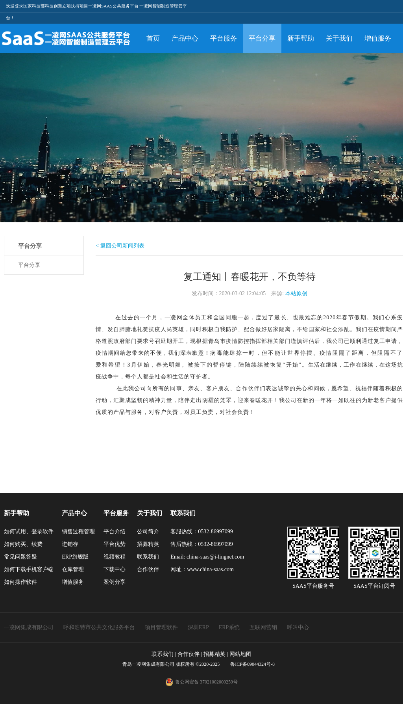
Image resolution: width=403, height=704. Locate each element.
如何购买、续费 (23, 544)
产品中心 (185, 38)
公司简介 (148, 532)
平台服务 (223, 38)
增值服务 (377, 38)
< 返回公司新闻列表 (120, 246)
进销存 (70, 544)
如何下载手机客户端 (29, 569)
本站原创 (296, 293)
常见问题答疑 (20, 557)
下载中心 (115, 569)
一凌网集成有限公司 (29, 627)
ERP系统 (229, 627)
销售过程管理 (78, 532)
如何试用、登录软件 (29, 532)
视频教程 (115, 557)
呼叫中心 (298, 627)
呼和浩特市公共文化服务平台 (99, 627)
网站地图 (240, 654)
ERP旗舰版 (75, 557)
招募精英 (148, 544)
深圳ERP (198, 627)
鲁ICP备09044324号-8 (252, 664)
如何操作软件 (20, 582)
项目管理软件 (161, 627)
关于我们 (339, 38)
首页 (153, 38)
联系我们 (148, 557)
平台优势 (115, 544)
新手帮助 (300, 38)
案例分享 (115, 582)
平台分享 (262, 38)
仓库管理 (73, 569)
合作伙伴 (148, 569)
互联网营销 (263, 627)
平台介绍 (115, 532)
